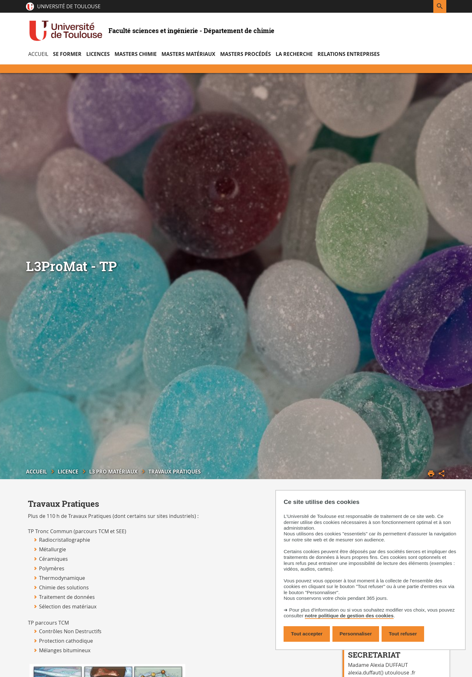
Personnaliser (356, 633)
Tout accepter (307, 633)
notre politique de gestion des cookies (349, 615)
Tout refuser (403, 633)
